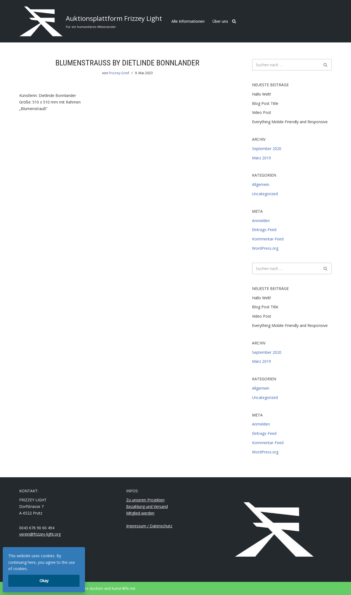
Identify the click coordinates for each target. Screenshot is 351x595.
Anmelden (261, 220)
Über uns (220, 21)
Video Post (261, 112)
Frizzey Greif (119, 73)
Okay (44, 580)
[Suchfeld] (234, 21)
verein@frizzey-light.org (40, 534)
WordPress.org (265, 248)
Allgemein (260, 184)
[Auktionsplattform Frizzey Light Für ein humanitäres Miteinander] (90, 21)
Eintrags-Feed (264, 229)
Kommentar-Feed (268, 239)
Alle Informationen (188, 21)
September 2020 (266, 148)
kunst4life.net (123, 588)
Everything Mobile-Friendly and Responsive (290, 121)
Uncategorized (265, 193)
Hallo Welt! (261, 94)
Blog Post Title (265, 103)
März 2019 (261, 157)
